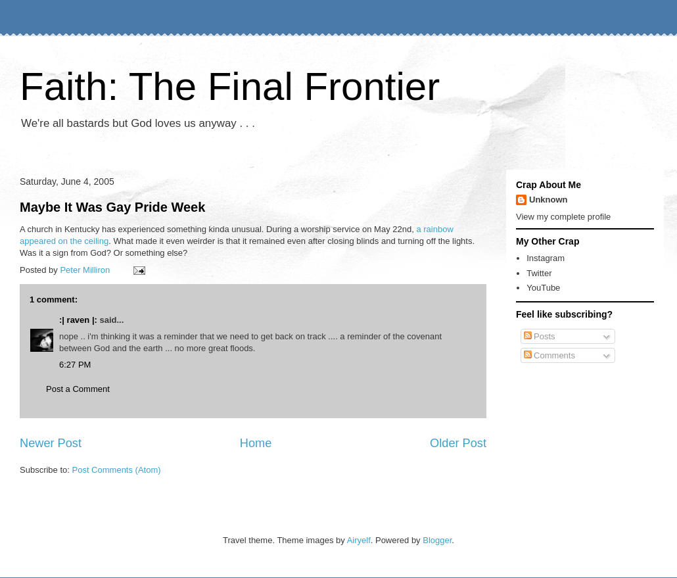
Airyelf (359, 540)
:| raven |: (78, 320)
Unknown (548, 200)
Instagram (545, 258)
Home (256, 443)
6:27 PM (75, 365)
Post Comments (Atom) (116, 470)
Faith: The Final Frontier (230, 86)
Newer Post (51, 443)
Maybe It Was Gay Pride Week (112, 207)
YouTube (543, 288)
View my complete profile (563, 217)
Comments (549, 355)
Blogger (437, 540)
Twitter (538, 273)
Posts (539, 336)
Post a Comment (78, 389)
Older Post (458, 443)
